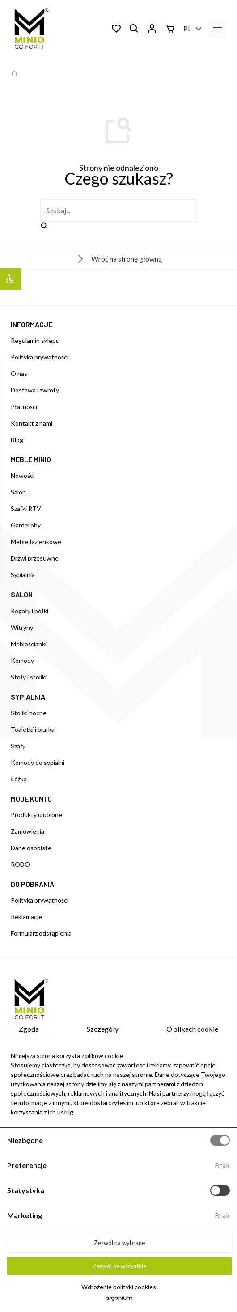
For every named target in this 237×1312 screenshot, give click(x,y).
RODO (20, 864)
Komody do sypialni (37, 762)
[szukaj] (118, 210)
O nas (19, 373)
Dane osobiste (31, 848)
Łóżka (19, 779)
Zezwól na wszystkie (119, 1266)
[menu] (217, 29)
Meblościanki (29, 644)
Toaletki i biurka (33, 729)
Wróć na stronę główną (118, 258)
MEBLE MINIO (31, 459)
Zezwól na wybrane (119, 1242)
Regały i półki (29, 611)
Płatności (24, 406)
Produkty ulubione (36, 814)
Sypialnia (23, 574)
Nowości (22, 475)
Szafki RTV (26, 508)
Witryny (22, 627)
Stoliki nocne (29, 713)
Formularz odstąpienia (41, 933)
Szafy (18, 746)
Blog (17, 439)
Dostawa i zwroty (35, 390)
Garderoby (26, 525)
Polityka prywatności (39, 357)
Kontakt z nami (31, 423)
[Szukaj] (134, 29)
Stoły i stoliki (29, 677)
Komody (22, 660)
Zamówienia (27, 831)
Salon (18, 492)
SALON (22, 594)
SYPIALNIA (28, 696)
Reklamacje (26, 916)
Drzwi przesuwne (35, 558)
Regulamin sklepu (35, 340)
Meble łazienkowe (36, 541)
